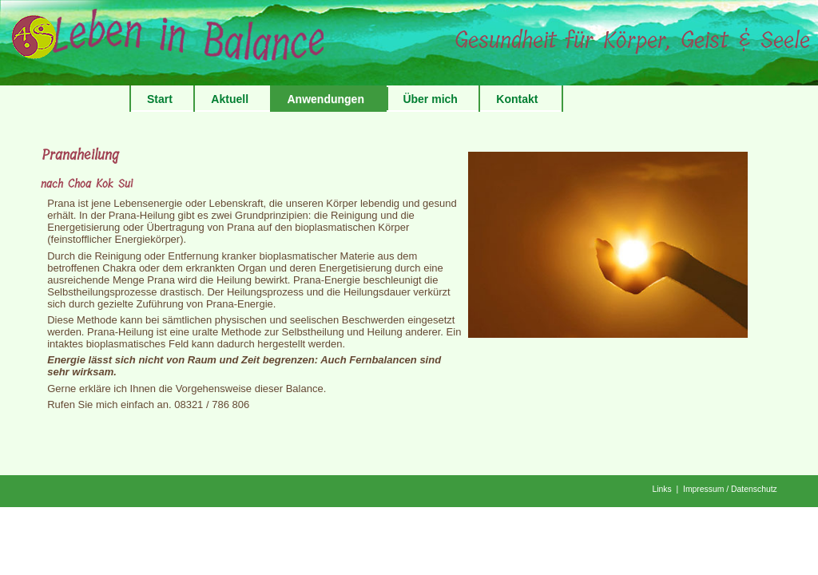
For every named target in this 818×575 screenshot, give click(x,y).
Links (661, 489)
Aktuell (229, 99)
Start (160, 99)
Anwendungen (326, 99)
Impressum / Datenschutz (730, 489)
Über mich (430, 99)
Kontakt (517, 99)
